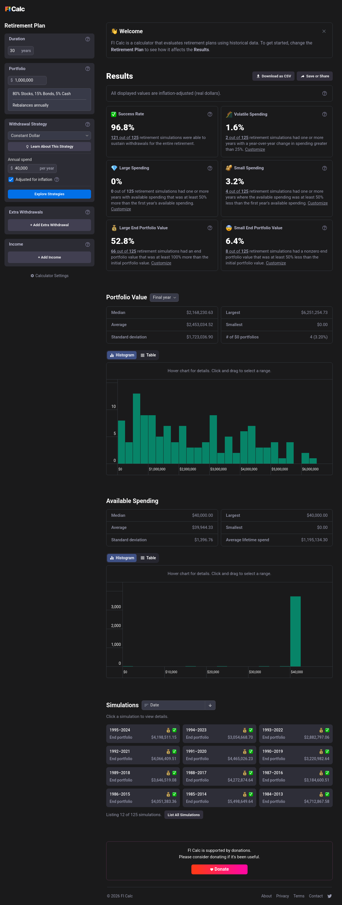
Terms (298, 896)
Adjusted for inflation (34, 179)
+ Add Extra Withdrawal (49, 225)
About (266, 896)
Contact (316, 896)
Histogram (121, 355)
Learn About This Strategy (49, 146)
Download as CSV (273, 76)
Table (148, 355)
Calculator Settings (49, 275)
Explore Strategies (49, 194)
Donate (219, 869)
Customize (255, 149)
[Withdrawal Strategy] (49, 135)
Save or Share (314, 76)
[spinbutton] (14, 50)
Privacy (282, 896)
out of (125, 137)
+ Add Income (49, 257)
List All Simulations (183, 815)
